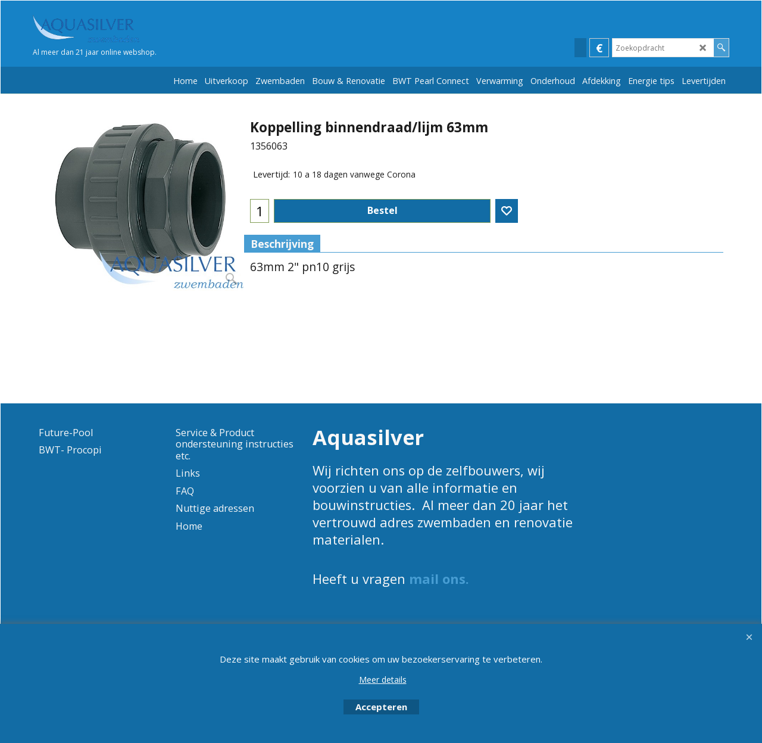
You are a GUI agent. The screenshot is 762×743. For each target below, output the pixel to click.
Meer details (383, 679)
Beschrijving (282, 244)
